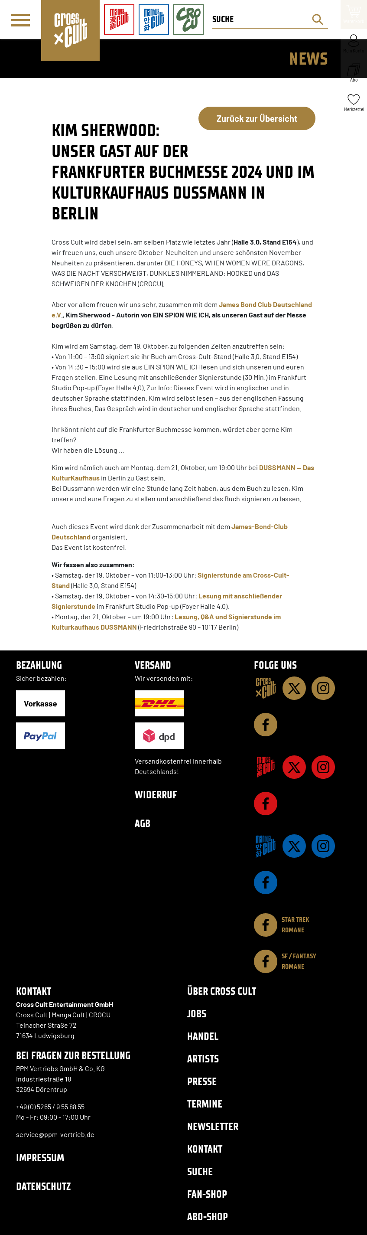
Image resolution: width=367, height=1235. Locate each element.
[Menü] (20, 20)
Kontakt (204, 1149)
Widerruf (156, 794)
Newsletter (212, 1126)
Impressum (40, 1157)
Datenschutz (43, 1186)
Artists (203, 1058)
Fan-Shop (207, 1194)
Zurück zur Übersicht (257, 118)
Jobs (196, 1013)
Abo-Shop (207, 1216)
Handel (202, 1036)
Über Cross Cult (221, 991)
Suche (200, 1171)
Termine (204, 1104)
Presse (202, 1081)
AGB (142, 823)
